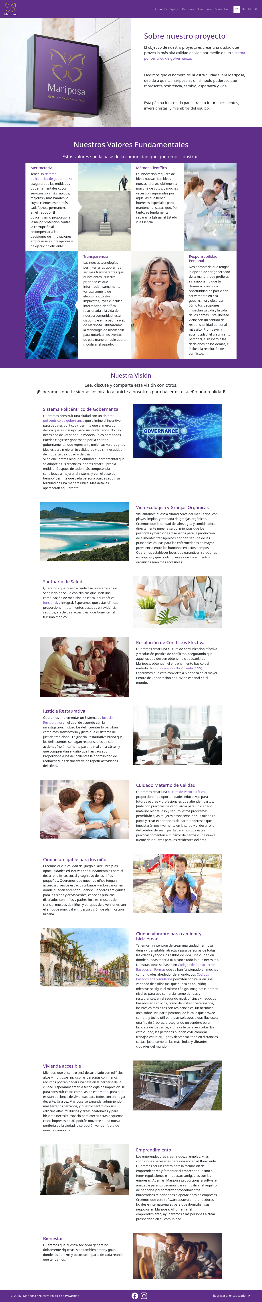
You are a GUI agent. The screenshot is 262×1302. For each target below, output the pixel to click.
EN (243, 9)
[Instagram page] (144, 1296)
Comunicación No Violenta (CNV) (177, 668)
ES (237, 9)
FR (249, 9)
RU (256, 9)
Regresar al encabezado (232, 1296)
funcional (50, 602)
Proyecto (161, 9)
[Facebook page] (135, 1296)
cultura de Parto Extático (186, 792)
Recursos (188, 9)
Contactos (221, 9)
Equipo (174, 9)
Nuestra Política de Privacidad (59, 1296)
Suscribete (204, 9)
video (104, 1091)
